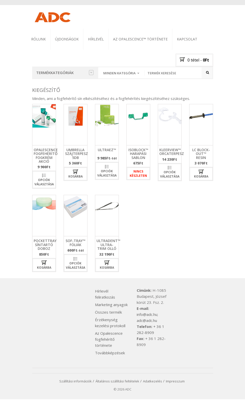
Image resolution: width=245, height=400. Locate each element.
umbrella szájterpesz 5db (76, 154)
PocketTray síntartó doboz (45, 245)
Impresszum (175, 382)
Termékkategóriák (64, 72)
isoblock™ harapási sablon (138, 154)
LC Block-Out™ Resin (201, 154)
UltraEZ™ (107, 150)
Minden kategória (119, 73)
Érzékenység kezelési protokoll (110, 323)
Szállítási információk (75, 382)
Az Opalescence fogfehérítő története (109, 340)
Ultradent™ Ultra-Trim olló (108, 245)
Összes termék (108, 312)
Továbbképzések (110, 353)
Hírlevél (96, 39)
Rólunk (38, 39)
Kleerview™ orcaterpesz (171, 152)
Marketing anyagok (111, 305)
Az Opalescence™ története (140, 39)
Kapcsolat (187, 39)
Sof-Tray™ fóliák (75, 243)
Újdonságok (67, 39)
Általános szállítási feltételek (117, 382)
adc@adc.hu (147, 321)
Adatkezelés (152, 382)
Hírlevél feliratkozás (105, 294)
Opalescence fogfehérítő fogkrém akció (46, 156)
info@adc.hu (147, 315)
